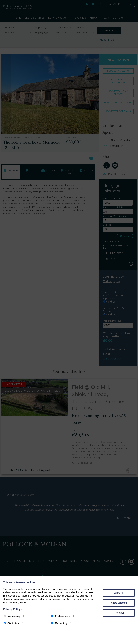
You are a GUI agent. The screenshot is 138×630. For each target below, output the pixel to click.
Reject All (119, 613)
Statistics (11, 623)
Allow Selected (119, 603)
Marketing (59, 623)
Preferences (60, 616)
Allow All (119, 592)
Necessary (12, 616)
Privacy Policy (13, 609)
